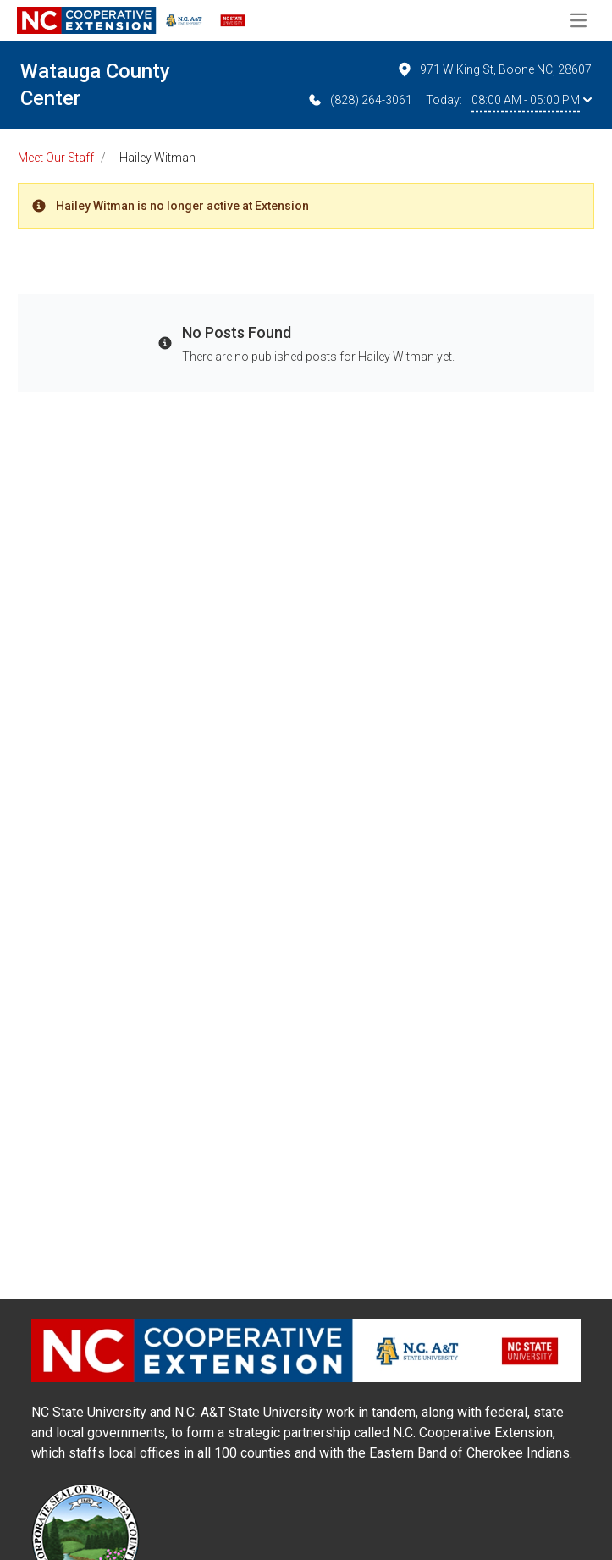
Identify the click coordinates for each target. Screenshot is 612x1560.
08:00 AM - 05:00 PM (531, 100)
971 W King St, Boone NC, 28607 (494, 69)
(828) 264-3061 (359, 99)
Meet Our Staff (56, 157)
